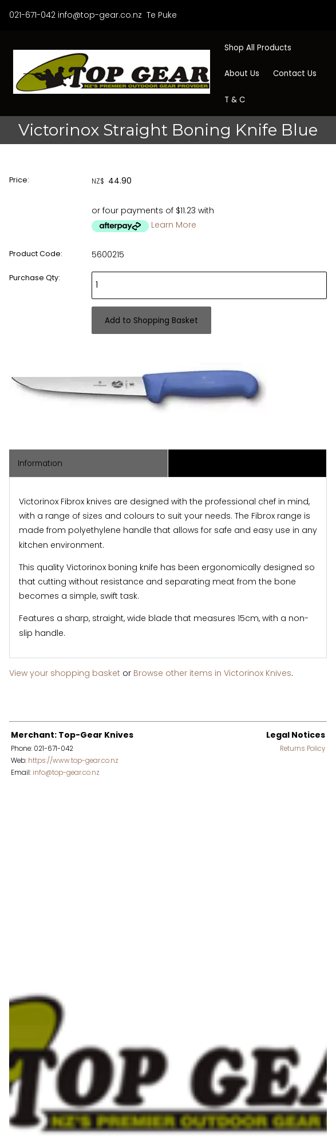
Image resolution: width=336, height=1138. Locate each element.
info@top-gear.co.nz (100, 15)
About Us (241, 73)
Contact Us (295, 73)
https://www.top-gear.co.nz (73, 760)
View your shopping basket (64, 673)
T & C (234, 99)
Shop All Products (257, 47)
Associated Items (209, 463)
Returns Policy (302, 748)
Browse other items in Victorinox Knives (212, 673)
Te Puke (160, 15)
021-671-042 (32, 15)
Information (40, 463)
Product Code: (35, 253)
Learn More (173, 224)
